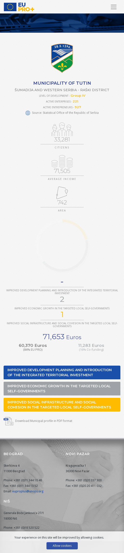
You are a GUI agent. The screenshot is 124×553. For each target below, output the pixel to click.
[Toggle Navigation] (113, 7)
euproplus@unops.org (27, 491)
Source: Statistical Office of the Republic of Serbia (62, 113)
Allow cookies (62, 546)
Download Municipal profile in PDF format (38, 421)
